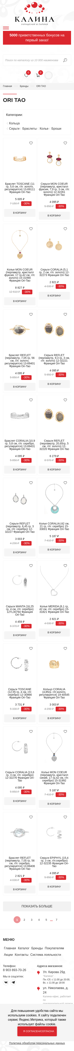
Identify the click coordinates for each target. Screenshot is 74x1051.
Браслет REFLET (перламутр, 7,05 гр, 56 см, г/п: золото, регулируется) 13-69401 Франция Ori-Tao (20, 361)
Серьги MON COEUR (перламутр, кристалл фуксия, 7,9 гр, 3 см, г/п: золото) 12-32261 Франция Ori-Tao (54, 189)
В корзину (19, 212)
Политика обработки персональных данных (37, 1043)
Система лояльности (45, 954)
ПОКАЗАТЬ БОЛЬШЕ (37, 906)
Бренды (24, 86)
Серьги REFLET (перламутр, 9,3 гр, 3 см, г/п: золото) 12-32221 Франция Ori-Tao (54, 359)
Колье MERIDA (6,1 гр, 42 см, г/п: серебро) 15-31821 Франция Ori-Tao (54, 609)
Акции (8, 954)
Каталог (23, 948)
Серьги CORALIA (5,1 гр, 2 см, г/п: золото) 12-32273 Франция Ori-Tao (54, 272)
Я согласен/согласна (38, 1031)
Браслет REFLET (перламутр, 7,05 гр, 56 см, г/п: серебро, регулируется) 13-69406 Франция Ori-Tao (20, 863)
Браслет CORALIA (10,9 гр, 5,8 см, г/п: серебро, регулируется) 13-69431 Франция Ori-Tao (20, 445)
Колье (44, 128)
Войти (49, 75)
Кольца (14, 123)
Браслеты (29, 128)
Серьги (14, 128)
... (51, 919)
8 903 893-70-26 (14, 970)
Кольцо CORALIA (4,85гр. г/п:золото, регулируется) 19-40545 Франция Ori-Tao (54, 693)
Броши (56, 128)
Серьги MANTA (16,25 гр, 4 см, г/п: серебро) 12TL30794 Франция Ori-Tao (20, 610)
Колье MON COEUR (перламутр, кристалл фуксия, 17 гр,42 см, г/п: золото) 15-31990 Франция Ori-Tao (20, 275)
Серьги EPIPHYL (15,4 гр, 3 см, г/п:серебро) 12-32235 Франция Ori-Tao (54, 862)
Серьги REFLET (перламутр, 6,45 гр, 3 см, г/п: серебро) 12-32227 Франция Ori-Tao (20, 527)
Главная (7, 86)
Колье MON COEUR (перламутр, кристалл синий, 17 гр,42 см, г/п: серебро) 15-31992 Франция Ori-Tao (54, 778)
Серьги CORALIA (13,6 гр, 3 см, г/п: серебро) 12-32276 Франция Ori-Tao (19, 776)
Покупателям (54, 948)
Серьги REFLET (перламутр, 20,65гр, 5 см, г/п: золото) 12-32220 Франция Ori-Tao (54, 445)
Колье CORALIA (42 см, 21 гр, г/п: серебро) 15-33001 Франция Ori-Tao (54, 526)
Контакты (21, 954)
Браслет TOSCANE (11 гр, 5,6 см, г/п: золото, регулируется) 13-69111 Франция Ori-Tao (20, 188)
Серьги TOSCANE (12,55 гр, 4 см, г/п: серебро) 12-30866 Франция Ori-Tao (20, 693)
